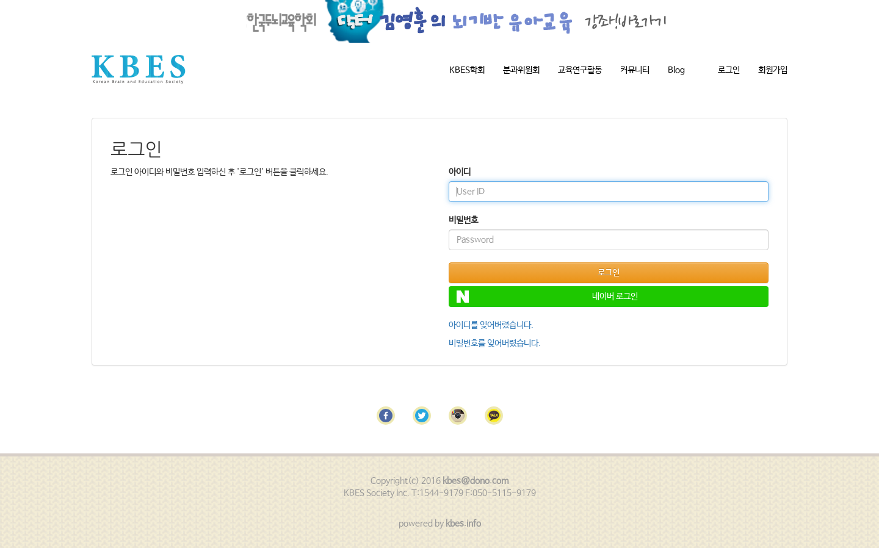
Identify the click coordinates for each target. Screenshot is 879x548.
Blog (676, 70)
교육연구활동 (580, 70)
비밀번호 (463, 220)
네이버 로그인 (547, 296)
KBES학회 (467, 70)
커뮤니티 (634, 70)
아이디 (460, 172)
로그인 (729, 70)
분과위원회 (521, 70)
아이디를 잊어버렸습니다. (491, 325)
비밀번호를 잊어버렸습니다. (495, 343)
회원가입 (772, 70)
